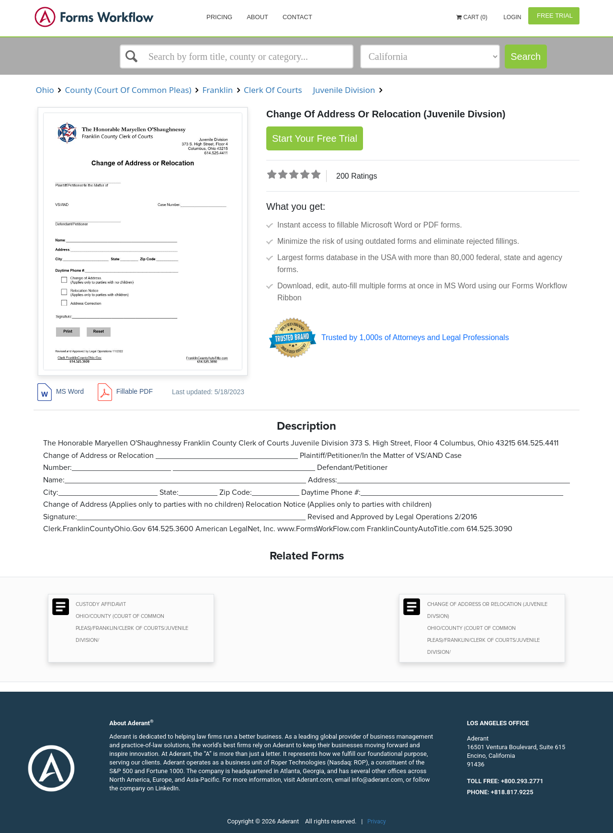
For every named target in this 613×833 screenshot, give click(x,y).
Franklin (217, 89)
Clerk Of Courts (273, 89)
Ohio (45, 89)
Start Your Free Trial (314, 138)
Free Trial (554, 15)
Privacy (376, 821)
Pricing (219, 17)
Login (512, 17)
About (257, 17)
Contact (297, 17)
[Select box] (236, 56)
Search (526, 56)
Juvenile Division (344, 89)
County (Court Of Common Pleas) (128, 89)
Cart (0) (472, 17)
